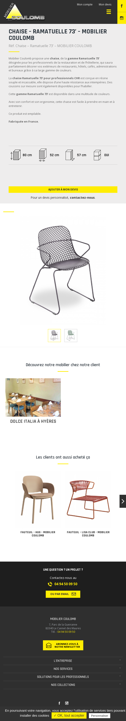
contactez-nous (82, 197)
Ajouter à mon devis (63, 189)
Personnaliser (99, 715)
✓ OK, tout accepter (69, 715)
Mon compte (85, 4)
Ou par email (63, 594)
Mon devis (105, 4)
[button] (123, 501)
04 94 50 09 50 (65, 584)
